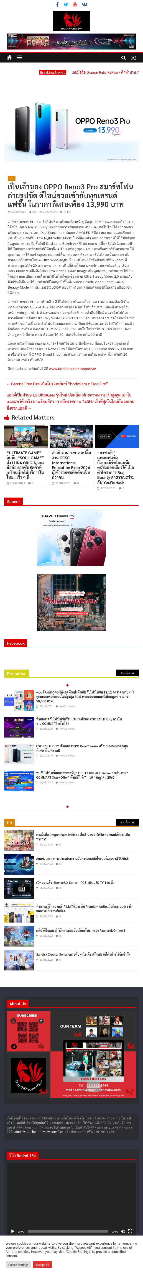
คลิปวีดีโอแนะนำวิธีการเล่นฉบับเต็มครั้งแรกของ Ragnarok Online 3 (80, 930)
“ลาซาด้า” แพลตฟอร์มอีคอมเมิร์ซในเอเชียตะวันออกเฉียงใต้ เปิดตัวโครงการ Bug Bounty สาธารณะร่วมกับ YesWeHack (116, 467)
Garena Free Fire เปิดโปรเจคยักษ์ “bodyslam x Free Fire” (57, 383)
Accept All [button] (42, 1265)
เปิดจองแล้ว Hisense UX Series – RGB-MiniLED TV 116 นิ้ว (75, 882)
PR (11, 178)
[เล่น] (12, 1231)
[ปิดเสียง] (123, 1231)
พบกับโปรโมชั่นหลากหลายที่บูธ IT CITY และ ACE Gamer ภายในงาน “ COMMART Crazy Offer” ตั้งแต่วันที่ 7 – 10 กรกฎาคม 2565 (82, 775)
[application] (71, 1199)
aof (34, 212)
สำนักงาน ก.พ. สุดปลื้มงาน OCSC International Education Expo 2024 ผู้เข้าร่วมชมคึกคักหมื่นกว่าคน (71, 465)
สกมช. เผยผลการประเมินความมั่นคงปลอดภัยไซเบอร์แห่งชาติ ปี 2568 (82, 858)
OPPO (67, 212)
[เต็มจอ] (130, 1231)
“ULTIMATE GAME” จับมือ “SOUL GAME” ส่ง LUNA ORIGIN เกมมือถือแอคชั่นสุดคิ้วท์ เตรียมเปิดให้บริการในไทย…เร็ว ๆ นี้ (25, 465)
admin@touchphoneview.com (35, 1131)
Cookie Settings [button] (18, 1265)
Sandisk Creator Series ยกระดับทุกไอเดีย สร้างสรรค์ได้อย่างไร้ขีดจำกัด (83, 954)
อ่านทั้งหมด (127, 673)
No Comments (67, 706)
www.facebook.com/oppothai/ (72, 368)
